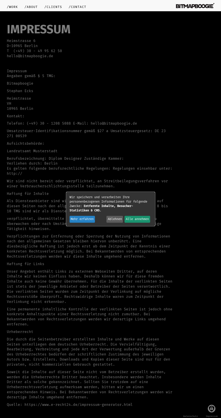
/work (12, 7)
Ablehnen (115, 219)
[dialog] (110, 209)
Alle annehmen (137, 219)
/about (31, 7)
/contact (77, 7)
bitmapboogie (195, 5)
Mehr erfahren (82, 219)
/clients (53, 7)
